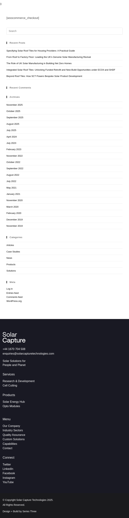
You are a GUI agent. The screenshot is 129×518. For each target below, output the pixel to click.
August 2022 (12, 175)
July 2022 (11, 181)
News (9, 258)
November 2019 (14, 226)
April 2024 (11, 136)
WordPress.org (14, 301)
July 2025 (11, 130)
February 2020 (13, 213)
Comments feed (14, 297)
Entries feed (12, 293)
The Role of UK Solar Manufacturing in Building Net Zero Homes (39, 63)
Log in (9, 288)
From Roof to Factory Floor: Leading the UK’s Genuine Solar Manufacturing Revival (48, 57)
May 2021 (11, 187)
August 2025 (12, 124)
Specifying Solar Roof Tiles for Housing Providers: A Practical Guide (40, 50)
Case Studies (13, 251)
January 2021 (13, 194)
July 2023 (11, 143)
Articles (10, 245)
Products (10, 264)
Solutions (11, 270)
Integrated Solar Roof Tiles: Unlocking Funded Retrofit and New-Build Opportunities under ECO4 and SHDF (60, 69)
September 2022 (14, 168)
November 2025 (14, 105)
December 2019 (14, 219)
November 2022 (14, 156)
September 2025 (14, 117)
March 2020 (12, 206)
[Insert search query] (64, 31)
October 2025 (13, 111)
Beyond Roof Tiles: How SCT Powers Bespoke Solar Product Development (44, 76)
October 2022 (13, 162)
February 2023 (13, 149)
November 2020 (14, 200)
